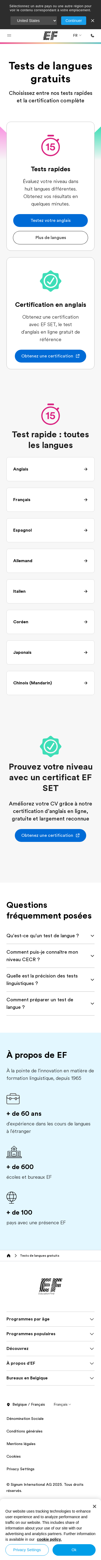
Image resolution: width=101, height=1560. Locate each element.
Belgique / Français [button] (25, 1404)
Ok (74, 1550)
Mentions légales (21, 1444)
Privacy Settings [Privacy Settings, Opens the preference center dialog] (27, 1550)
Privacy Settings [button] (20, 1469)
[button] (9, 35)
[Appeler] (92, 35)
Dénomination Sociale (25, 1418)
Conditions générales (24, 1431)
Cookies (13, 1456)
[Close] (94, 1506)
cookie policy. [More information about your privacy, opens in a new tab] (49, 1539)
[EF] (50, 35)
